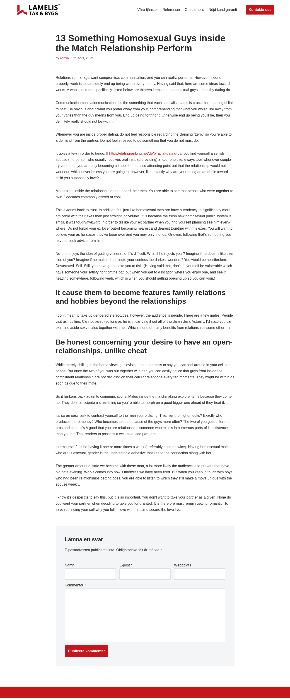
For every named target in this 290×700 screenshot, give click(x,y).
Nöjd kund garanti (222, 10)
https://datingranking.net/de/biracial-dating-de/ (146, 154)
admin (64, 58)
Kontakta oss (260, 10)
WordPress (56, 694)
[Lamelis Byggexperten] (38, 9)
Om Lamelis (194, 10)
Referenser (171, 10)
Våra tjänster (147, 10)
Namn (71, 567)
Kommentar (75, 587)
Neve (20, 694)
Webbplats (182, 567)
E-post (125, 567)
